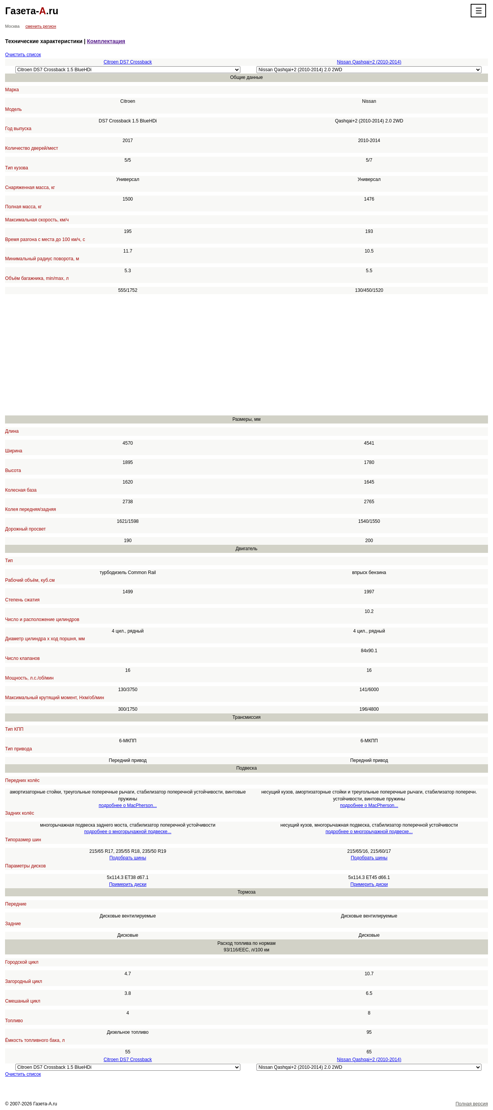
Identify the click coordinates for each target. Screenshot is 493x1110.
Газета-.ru (31, 10)
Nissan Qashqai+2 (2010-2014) (369, 62)
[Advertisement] (236, 355)
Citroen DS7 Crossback (128, 62)
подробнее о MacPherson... (128, 805)
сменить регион (40, 26)
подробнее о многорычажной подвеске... (127, 831)
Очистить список (23, 54)
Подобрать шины (127, 858)
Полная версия (472, 1104)
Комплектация (106, 41)
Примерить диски (127, 884)
